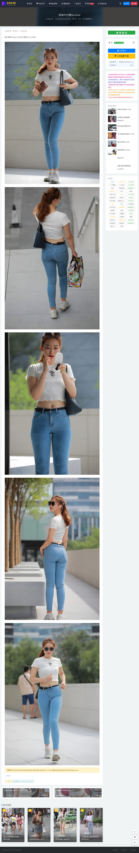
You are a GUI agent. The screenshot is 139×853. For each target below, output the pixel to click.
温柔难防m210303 (124, 150)
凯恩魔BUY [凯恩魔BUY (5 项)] (131, 188)
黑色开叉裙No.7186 (124, 109)
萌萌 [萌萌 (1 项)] (131, 213)
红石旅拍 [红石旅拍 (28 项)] (112, 213)
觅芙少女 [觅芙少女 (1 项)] (112, 220)
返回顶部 (133, 850)
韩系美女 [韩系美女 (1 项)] (112, 223)
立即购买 (121, 51)
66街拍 (19, 850)
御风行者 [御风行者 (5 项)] (112, 197)
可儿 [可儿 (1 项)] (122, 191)
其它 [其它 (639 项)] (113, 188)
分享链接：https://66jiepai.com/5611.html (23, 781)
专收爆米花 (87, 19)
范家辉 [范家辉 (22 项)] (122, 213)
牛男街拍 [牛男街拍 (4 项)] (131, 204)
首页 (16, 31)
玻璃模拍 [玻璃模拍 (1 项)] (122, 207)
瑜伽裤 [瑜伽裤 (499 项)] (113, 210)
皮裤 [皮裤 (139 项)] (122, 210)
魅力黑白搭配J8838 (124, 126)
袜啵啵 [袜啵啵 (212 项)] (122, 217)
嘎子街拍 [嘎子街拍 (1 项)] (112, 194)
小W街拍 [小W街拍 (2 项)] (131, 194)
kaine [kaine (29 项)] (112, 182)
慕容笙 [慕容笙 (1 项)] (122, 197)
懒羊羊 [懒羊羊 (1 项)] (131, 197)
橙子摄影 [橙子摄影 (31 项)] (112, 201)
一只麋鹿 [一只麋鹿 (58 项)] (112, 185)
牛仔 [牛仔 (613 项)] (122, 204)
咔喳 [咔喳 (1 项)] (131, 191)
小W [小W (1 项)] (122, 194)
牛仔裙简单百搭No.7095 (126, 134)
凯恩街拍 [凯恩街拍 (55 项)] (122, 188)
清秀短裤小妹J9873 (62, 839)
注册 (134, 3)
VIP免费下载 (121, 56)
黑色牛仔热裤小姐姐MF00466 (11, 838)
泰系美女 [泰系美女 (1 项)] (131, 201)
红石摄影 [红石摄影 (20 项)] (131, 210)
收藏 (8, 781)
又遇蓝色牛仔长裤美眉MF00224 (90, 838)
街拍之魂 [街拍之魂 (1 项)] (112, 217)
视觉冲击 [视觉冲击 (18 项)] (122, 220)
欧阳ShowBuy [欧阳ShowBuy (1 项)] (122, 201)
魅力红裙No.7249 (123, 142)
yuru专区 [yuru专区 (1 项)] (122, 182)
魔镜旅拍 (86, 833)
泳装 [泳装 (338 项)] (113, 204)
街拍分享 (50, 19)
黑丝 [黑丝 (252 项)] (122, 226)
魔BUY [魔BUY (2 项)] (113, 226)
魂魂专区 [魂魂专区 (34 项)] (122, 223)
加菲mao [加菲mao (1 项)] (112, 191)
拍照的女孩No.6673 (36, 839)
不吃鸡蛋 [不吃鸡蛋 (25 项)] (131, 185)
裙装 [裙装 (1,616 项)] (131, 217)
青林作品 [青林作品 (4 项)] (131, 220)
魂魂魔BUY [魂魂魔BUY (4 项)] (131, 223)
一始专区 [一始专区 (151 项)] (122, 185)
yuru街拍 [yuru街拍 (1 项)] (131, 182)
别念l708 (121, 158)
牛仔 (8, 776)
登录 (126, 3)
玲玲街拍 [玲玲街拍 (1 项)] (112, 207)
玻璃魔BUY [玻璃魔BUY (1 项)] (131, 207)
